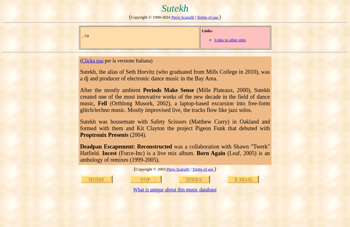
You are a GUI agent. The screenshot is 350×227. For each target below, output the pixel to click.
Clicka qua (92, 60)
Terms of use (208, 17)
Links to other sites (230, 40)
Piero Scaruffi (183, 17)
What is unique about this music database (175, 189)
